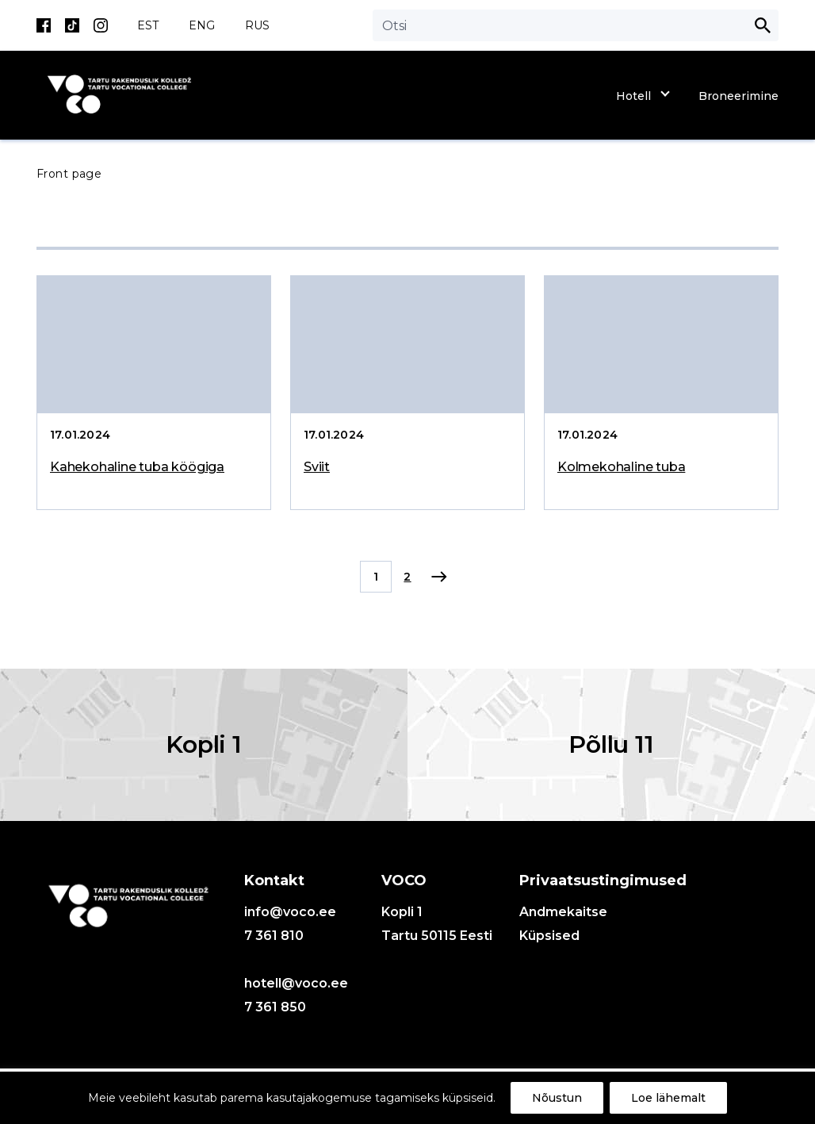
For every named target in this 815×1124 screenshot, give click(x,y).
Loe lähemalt (668, 1098)
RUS (257, 25)
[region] (407, 1098)
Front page (68, 174)
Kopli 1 (204, 744)
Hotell (633, 96)
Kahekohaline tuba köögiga (137, 466)
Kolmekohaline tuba (621, 466)
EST (148, 25)
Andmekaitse (563, 911)
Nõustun (557, 1098)
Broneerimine (738, 96)
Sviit (317, 466)
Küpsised (549, 935)
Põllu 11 (610, 744)
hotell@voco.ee (296, 983)
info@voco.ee (290, 911)
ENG (202, 25)
